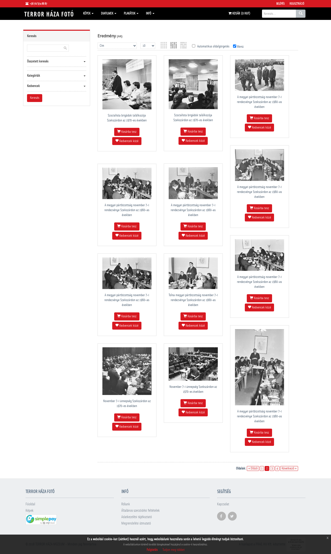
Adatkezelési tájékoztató (136, 517)
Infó (150, 13)
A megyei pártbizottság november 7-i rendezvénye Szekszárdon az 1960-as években (259, 102)
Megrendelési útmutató (136, 523)
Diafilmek (108, 13)
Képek (88, 13)
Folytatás (152, 550)
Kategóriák (33, 75)
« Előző (253, 468)
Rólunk (125, 504)
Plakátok (131, 13)
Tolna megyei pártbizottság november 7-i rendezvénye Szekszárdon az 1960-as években (193, 300)
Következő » (289, 468)
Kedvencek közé (126, 141)
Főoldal (30, 504)
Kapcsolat (223, 504)
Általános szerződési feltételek (140, 510)
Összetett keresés (37, 61)
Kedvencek (33, 86)
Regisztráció (297, 3)
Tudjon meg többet (174, 550)
